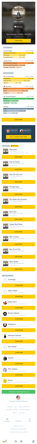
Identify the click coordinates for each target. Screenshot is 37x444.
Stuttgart (6, 93)
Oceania (21, 413)
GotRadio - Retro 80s (9, 67)
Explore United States (18, 398)
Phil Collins (13, 369)
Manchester (7, 101)
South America (25, 410)
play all (14, 146)
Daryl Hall (21, 163)
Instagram (7, 420)
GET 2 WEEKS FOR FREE (18, 137)
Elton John (12, 302)
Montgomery (7, 78)
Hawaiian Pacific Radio (10, 53)
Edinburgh (6, 103)
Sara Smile (13, 262)
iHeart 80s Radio (8, 57)
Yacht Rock (6, 55)
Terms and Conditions (18, 429)
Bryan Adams (13, 313)
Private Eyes (14, 187)
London (6, 98)
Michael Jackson (14, 335)
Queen (11, 358)
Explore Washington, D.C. (18, 392)
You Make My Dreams (18, 199)
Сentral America (12, 410)
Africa (15, 413)
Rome (5, 109)
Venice (5, 111)
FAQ (29, 420)
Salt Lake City (7, 80)
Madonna (12, 324)
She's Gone (14, 237)
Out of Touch (14, 162)
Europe (10, 407)
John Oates (12, 151)
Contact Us (18, 420)
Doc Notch (12, 347)
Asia (15, 407)
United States (10, 76)
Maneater (13, 149)
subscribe (19, 41)
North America (24, 407)
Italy (7, 106)
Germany (8, 86)
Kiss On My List (15, 174)
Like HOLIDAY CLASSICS (10, 63)
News (10, 380)
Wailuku (6, 83)
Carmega (12, 279)
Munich (5, 88)
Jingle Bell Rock (15, 224)
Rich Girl (12, 212)
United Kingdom (11, 96)
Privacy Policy (18, 426)
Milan (5, 113)
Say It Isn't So (14, 249)
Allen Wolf (12, 291)
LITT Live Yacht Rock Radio (11, 65)
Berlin (5, 91)
